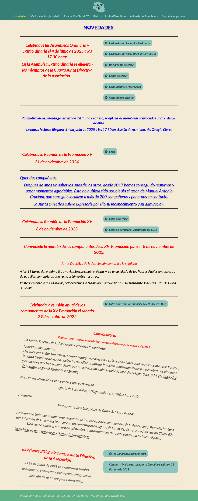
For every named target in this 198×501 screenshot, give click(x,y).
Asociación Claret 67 (76, 16)
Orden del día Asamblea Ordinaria (129, 43)
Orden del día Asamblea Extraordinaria (132, 54)
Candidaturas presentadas (125, 86)
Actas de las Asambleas (144, 16)
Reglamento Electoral (121, 64)
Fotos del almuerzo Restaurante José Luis (133, 229)
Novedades (19, 16)
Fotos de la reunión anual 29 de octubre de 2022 (137, 304)
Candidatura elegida (121, 97)
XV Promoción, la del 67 (44, 16)
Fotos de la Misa (118, 218)
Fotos (112, 151)
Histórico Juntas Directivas (109, 16)
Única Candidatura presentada (127, 453)
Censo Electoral (118, 75)
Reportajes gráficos (173, 16)
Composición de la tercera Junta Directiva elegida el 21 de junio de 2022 (141, 467)
